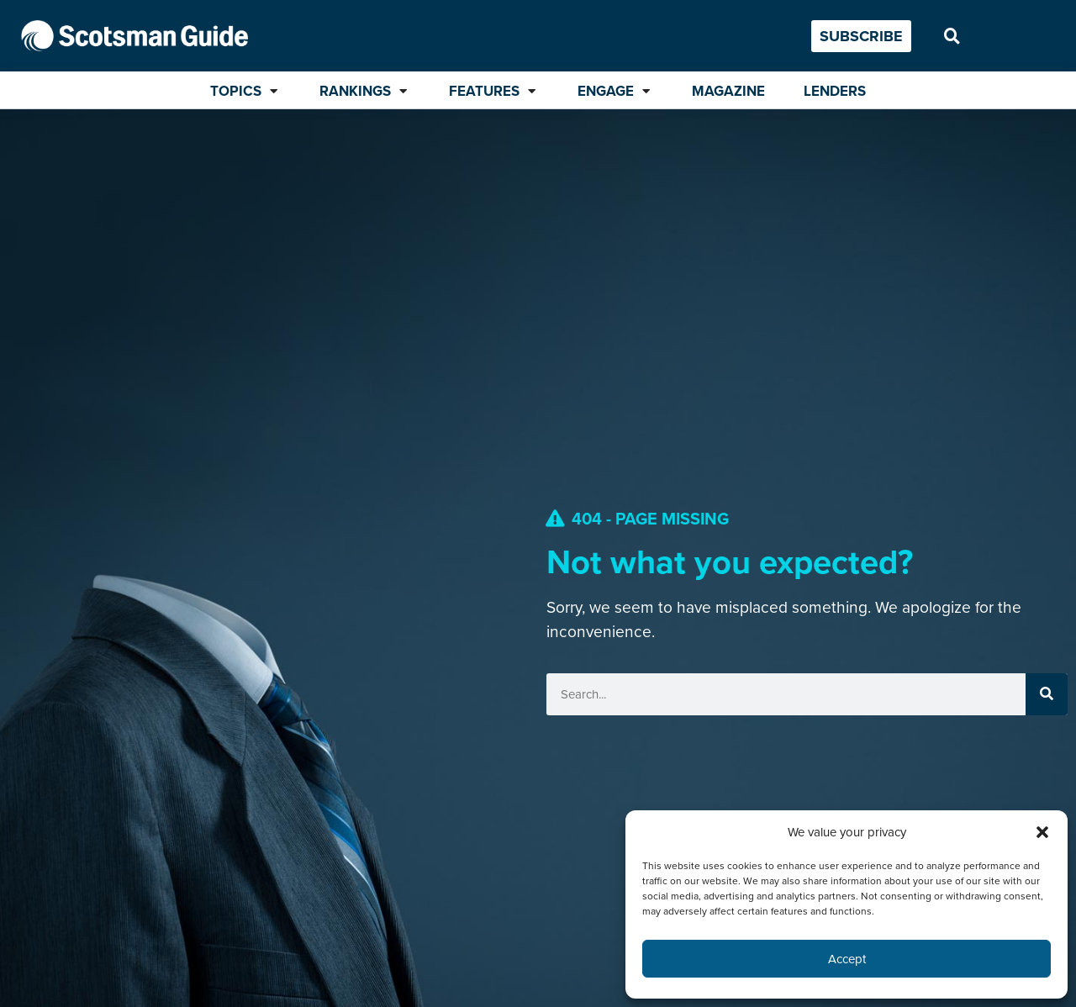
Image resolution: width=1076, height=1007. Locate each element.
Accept (847, 959)
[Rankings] (364, 92)
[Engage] (615, 92)
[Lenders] (835, 92)
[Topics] (245, 92)
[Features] (494, 92)
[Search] (1047, 694)
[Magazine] (728, 92)
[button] (1042, 832)
